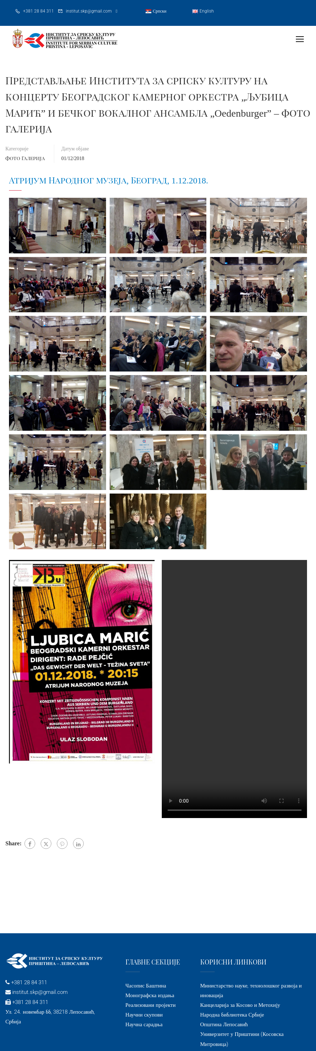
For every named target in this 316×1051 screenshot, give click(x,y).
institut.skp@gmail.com (89, 11)
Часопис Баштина (145, 985)
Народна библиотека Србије (232, 1015)
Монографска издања (149, 995)
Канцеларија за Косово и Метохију (240, 1005)
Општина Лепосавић (224, 1024)
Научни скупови (144, 1015)
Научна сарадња (143, 1024)
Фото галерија (25, 158)
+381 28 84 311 (38, 11)
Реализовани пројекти (150, 1005)
